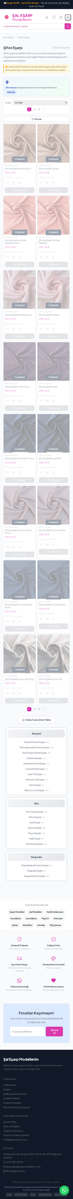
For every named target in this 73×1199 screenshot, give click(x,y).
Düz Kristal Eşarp (36, 844)
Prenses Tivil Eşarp (36, 779)
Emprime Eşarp (36, 758)
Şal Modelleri (35, 912)
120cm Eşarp (36, 817)
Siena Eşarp (36, 785)
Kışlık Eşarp (36, 838)
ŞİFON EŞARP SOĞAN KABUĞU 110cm (15, 241)
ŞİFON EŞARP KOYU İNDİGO (52, 605)
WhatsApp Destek (14, 1171)
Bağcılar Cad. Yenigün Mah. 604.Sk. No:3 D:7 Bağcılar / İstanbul (32, 1156)
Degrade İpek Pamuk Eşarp (36, 865)
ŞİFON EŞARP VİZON (49, 169)
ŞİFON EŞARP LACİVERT (50, 458)
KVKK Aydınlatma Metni (15, 1094)
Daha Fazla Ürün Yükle (36, 719)
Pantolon (58, 918)
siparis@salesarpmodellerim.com (22, 1166)
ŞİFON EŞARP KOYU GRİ (50, 679)
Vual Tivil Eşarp (36, 774)
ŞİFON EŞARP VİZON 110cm (18, 169)
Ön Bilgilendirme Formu (15, 1139)
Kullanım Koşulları (12, 1103)
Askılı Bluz (27, 925)
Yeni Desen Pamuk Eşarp (36, 752)
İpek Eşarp (36, 822)
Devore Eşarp (36, 827)
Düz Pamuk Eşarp (36, 811)
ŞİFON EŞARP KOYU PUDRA (52, 530)
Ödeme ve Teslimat (13, 1130)
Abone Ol (54, 1031)
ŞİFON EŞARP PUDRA (49, 315)
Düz (36, 803)
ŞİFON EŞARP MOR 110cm (17, 387)
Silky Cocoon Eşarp (36, 790)
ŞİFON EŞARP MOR (48, 387)
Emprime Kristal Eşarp (36, 763)
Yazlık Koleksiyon (54, 912)
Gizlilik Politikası (11, 1098)
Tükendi (19, 190)
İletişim (7, 1089)
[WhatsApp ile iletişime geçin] (64, 1190)
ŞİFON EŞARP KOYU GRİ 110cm (19, 679)
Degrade (36, 856)
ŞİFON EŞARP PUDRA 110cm (18, 315)
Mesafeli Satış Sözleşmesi (16, 1107)
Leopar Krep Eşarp (37, 769)
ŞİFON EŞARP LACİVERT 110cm (19, 458)
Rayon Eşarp (36, 833)
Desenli (36, 733)
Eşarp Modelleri (17, 912)
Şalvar (15, 925)
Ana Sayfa (8, 37)
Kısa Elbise (15, 918)
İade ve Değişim (11, 1126)
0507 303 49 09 (13, 1162)
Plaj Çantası (55, 925)
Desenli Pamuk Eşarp (36, 742)
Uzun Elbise (31, 918)
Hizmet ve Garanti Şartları (16, 1135)
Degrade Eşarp (36, 870)
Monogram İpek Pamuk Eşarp (36, 747)
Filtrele (36, 119)
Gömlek (41, 925)
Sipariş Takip (9, 1121)
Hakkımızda (9, 1085)
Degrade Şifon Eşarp (36, 876)
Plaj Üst (45, 918)
